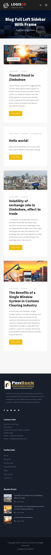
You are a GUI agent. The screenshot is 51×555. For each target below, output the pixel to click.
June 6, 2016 (13, 71)
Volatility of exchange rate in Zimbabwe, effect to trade (25, 207)
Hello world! (19, 140)
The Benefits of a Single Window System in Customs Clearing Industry (24, 298)
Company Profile (10, 467)
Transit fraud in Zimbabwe (21, 77)
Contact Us (8, 478)
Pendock (24, 71)
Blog (35, 59)
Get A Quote (8, 474)
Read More (16, 113)
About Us (7, 459)
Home (6, 456)
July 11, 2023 (13, 133)
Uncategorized (36, 133)
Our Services (8, 463)
